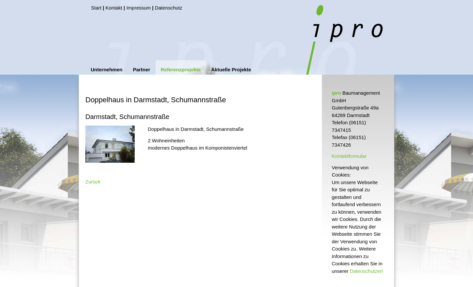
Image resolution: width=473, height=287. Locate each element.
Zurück (93, 181)
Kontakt (113, 8)
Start (96, 8)
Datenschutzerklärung (374, 271)
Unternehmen (107, 69)
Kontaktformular (349, 156)
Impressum (138, 8)
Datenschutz (168, 8)
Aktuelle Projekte (231, 69)
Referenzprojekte (181, 69)
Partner (141, 69)
